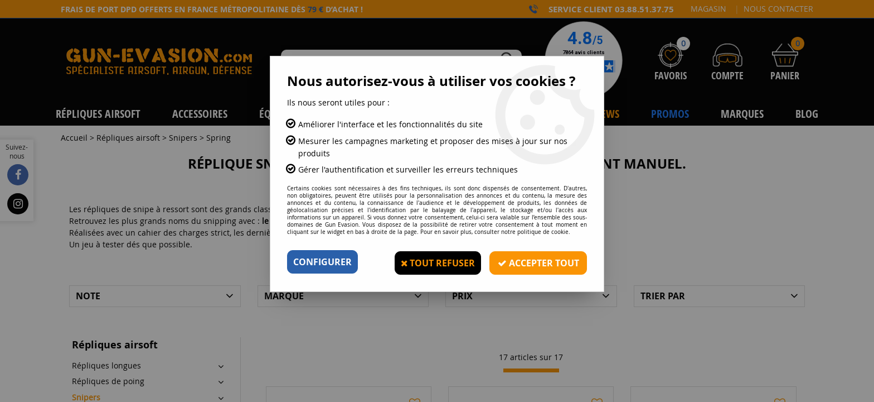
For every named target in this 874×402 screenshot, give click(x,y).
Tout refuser (436, 262)
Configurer (322, 262)
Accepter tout (537, 262)
